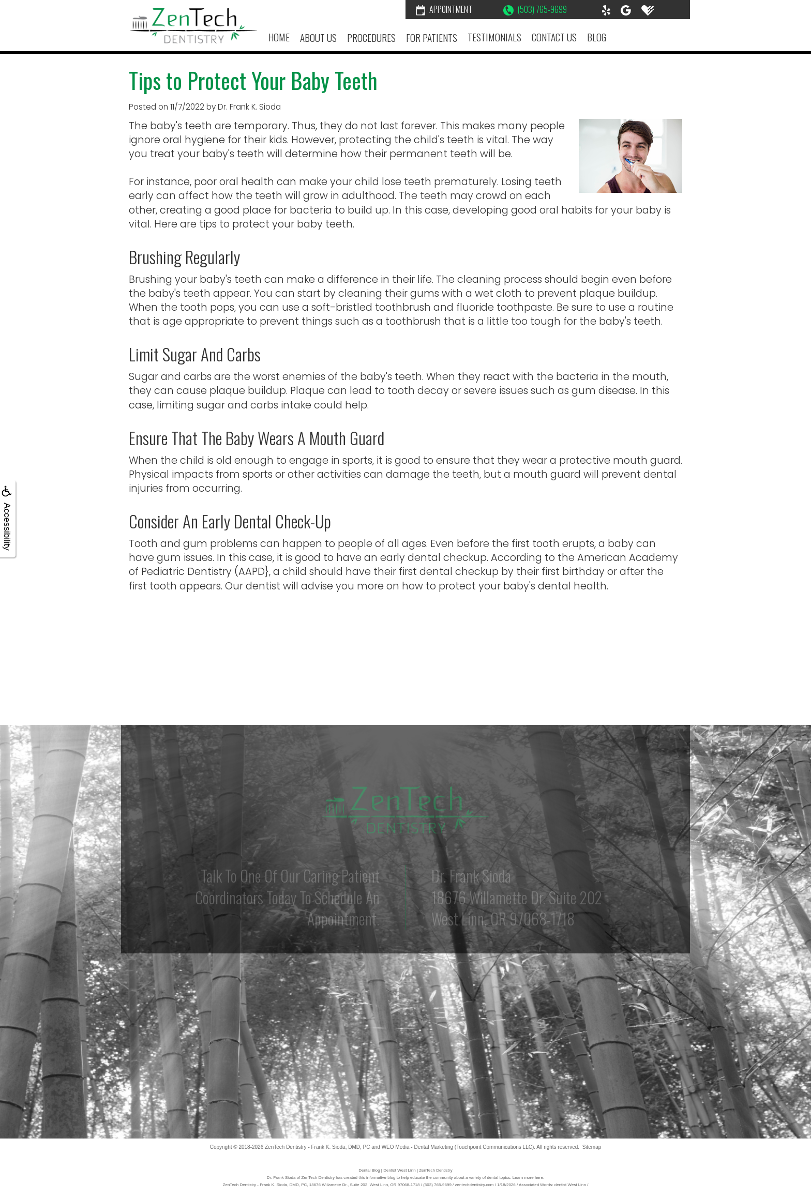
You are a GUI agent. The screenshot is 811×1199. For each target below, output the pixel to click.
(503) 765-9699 (535, 9)
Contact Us (554, 36)
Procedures (371, 37)
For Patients (431, 37)
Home (279, 36)
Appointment (444, 9)
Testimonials (494, 36)
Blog (596, 36)
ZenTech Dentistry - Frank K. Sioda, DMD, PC (317, 1147)
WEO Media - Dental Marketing (417, 1147)
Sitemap (592, 1147)
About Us (318, 37)
